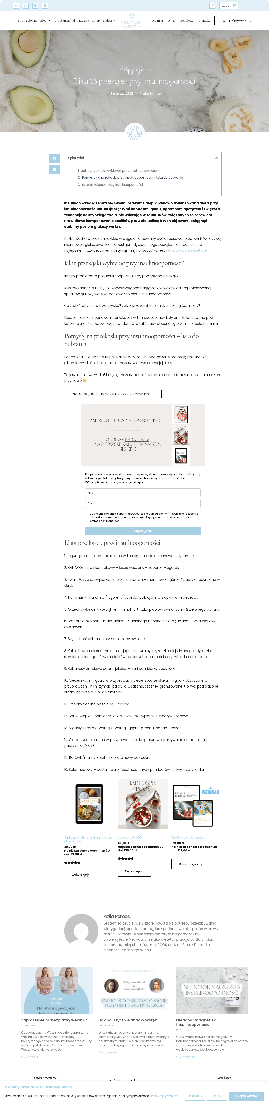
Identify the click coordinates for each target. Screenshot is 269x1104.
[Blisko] (266, 1083)
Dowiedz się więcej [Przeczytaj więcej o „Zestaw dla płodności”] (190, 864)
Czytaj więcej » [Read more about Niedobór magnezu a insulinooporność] (185, 1056)
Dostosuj (193, 1096)
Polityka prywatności (165, 1096)
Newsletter (187, 20)
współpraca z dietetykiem (188, 250)
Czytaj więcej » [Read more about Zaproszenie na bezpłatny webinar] (30, 1056)
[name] (143, 493)
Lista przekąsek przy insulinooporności (112, 184)
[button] (54, 158)
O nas (171, 20)
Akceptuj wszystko (246, 1096)
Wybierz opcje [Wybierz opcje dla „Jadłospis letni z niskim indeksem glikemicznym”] (80, 875)
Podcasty (109, 20)
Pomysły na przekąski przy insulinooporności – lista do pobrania (132, 177)
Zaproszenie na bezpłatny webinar (54, 1020)
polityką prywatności (133, 514)
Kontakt (204, 20)
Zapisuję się (143, 531)
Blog (45, 20)
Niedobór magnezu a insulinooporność (196, 1022)
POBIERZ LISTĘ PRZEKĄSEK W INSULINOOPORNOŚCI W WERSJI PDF (116, 394)
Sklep (96, 20)
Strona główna (27, 20)
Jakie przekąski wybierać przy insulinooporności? (120, 170)
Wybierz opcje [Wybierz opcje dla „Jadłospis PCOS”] (134, 871)
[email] (143, 503)
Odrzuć (217, 1096)
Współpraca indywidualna (71, 20)
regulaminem (160, 514)
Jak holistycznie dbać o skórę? (128, 1020)
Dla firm (157, 20)
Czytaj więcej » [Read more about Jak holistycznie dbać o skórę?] (108, 1052)
